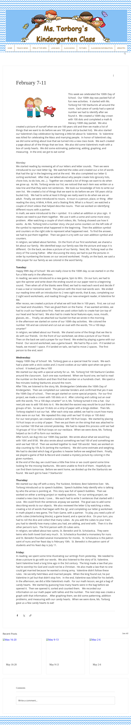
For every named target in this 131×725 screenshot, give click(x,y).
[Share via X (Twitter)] (24, 615)
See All (125, 633)
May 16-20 (11, 664)
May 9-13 (54, 664)
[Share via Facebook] (17, 615)
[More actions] (113, 75)
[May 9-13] (65, 649)
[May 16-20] (22, 649)
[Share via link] (30, 615)
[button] (125, 53)
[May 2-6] (109, 649)
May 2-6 (97, 664)
